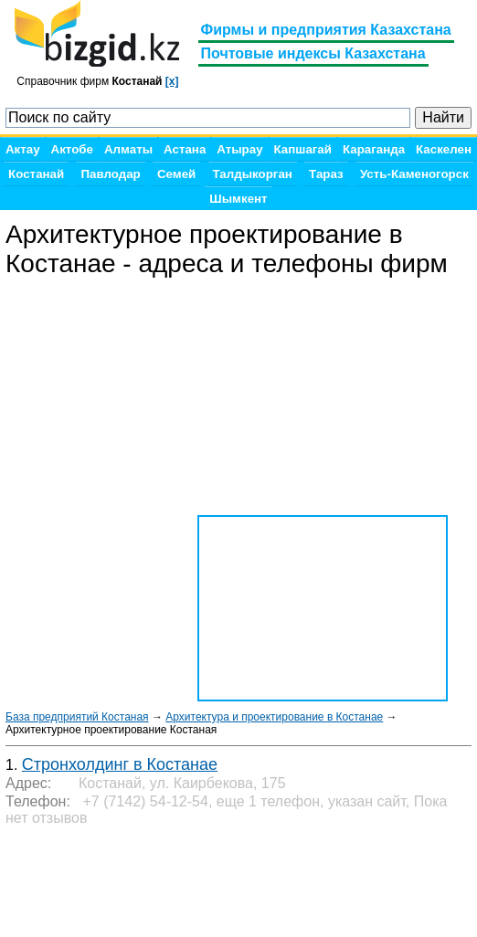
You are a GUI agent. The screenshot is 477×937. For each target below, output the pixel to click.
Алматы (128, 149)
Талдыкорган (252, 174)
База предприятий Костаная (77, 717)
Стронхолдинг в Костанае (119, 764)
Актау (22, 149)
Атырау (239, 149)
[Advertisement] (151, 882)
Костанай (36, 174)
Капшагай (303, 149)
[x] (172, 81)
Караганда (374, 149)
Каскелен (444, 149)
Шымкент (238, 198)
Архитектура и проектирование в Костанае (274, 717)
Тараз (326, 174)
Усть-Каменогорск (414, 174)
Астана (185, 149)
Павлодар (110, 174)
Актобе (72, 149)
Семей (176, 174)
